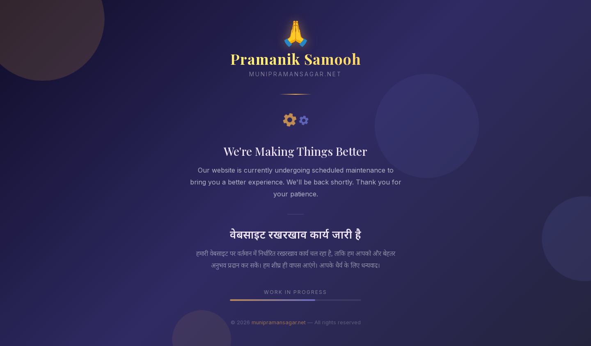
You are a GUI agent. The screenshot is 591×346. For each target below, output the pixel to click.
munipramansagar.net (279, 322)
